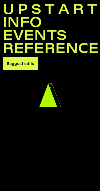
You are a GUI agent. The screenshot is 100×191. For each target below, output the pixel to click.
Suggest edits (20, 63)
